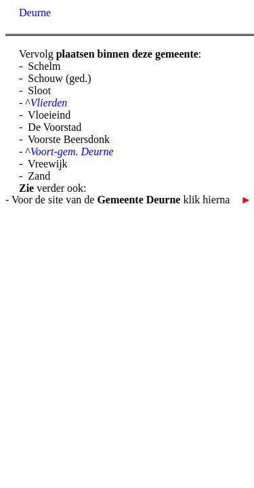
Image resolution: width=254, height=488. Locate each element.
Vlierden (49, 102)
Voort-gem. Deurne (72, 151)
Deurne (35, 12)
